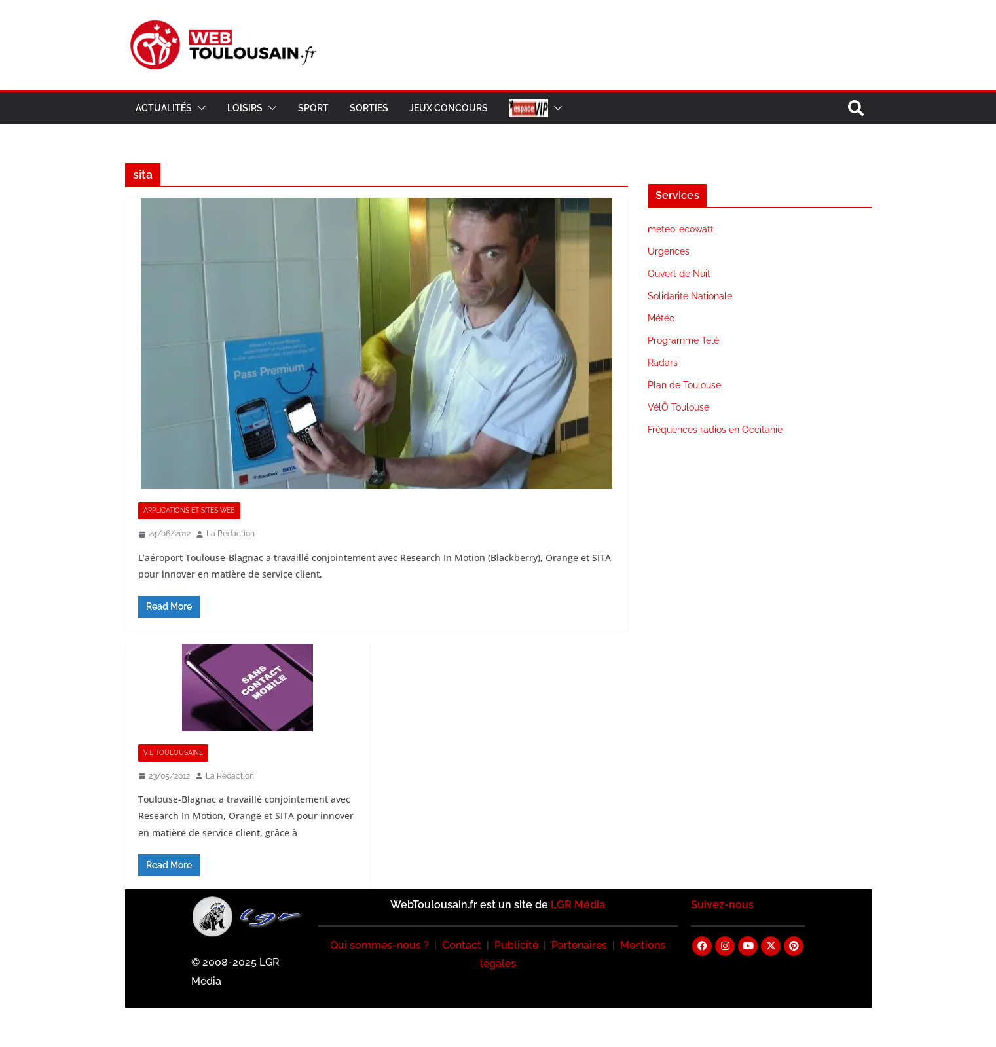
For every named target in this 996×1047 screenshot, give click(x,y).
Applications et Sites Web (189, 510)
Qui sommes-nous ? (379, 945)
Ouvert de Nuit (679, 273)
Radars (663, 363)
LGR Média (578, 904)
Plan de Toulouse (684, 385)
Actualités (164, 108)
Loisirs (245, 108)
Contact (461, 945)
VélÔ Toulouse (678, 407)
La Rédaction (230, 533)
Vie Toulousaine (173, 752)
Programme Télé (683, 340)
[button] (199, 108)
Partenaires (579, 945)
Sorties (369, 108)
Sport (313, 108)
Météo (661, 318)
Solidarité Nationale (690, 296)
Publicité (516, 945)
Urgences (669, 251)
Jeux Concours (448, 108)
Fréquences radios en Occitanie (715, 429)
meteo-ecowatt (681, 229)
